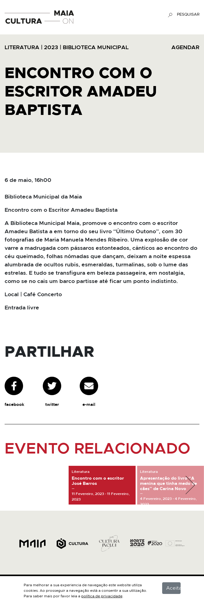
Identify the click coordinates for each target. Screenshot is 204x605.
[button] (190, 485)
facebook (14, 392)
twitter (52, 392)
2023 (51, 47)
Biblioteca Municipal (96, 47)
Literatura (22, 47)
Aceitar (173, 588)
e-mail (89, 392)
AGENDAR (185, 47)
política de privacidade (101, 596)
